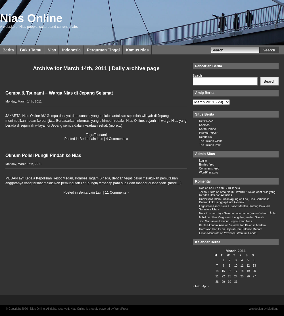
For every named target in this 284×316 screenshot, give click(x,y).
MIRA (202, 217)
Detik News (206, 121)
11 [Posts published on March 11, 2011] (241, 265)
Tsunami (100, 135)
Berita (8, 50)
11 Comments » (117, 192)
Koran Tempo (207, 129)
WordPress (121, 308)
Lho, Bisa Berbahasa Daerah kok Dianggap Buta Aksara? (234, 201)
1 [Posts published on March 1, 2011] (223, 260)
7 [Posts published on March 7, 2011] (217, 265)
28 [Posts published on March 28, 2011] (217, 281)
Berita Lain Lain (91, 139)
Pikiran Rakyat (208, 133)
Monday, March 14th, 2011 (23, 101)
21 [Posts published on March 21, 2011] (217, 276)
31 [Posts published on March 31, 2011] (235, 281)
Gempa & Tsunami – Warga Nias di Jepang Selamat (59, 93)
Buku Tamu (30, 50)
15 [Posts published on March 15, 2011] (223, 271)
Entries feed (206, 164)
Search (197, 75)
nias (201, 188)
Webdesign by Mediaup (263, 308)
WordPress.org (208, 172)
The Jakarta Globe (210, 141)
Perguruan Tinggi (103, 50)
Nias (51, 50)
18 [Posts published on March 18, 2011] (241, 271)
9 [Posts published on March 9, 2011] (229, 265)
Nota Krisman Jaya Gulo (214, 213)
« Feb (196, 286)
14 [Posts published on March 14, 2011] (217, 271)
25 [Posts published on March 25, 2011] (241, 276)
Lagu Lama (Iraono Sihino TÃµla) (255, 213)
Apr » (205, 286)
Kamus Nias (137, 50)
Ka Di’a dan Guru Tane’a (224, 188)
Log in (203, 160)
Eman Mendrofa (209, 233)
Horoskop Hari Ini (210, 229)
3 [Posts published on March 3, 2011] (236, 260)
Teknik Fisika (207, 192)
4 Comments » (117, 139)
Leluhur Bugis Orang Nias (235, 221)
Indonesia (71, 50)
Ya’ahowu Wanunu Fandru (240, 233)
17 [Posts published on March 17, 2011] (235, 271)
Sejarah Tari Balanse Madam (247, 225)
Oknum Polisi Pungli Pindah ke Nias (43, 155)
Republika (205, 137)
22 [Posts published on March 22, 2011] (223, 276)
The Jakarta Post (210, 145)
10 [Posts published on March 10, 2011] (235, 265)
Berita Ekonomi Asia (212, 225)
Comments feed (209, 168)
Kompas (204, 125)
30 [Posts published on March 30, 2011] (229, 281)
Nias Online (31, 18)
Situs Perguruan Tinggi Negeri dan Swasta (237, 217)
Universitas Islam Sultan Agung (218, 199)
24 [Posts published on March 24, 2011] (235, 276)
